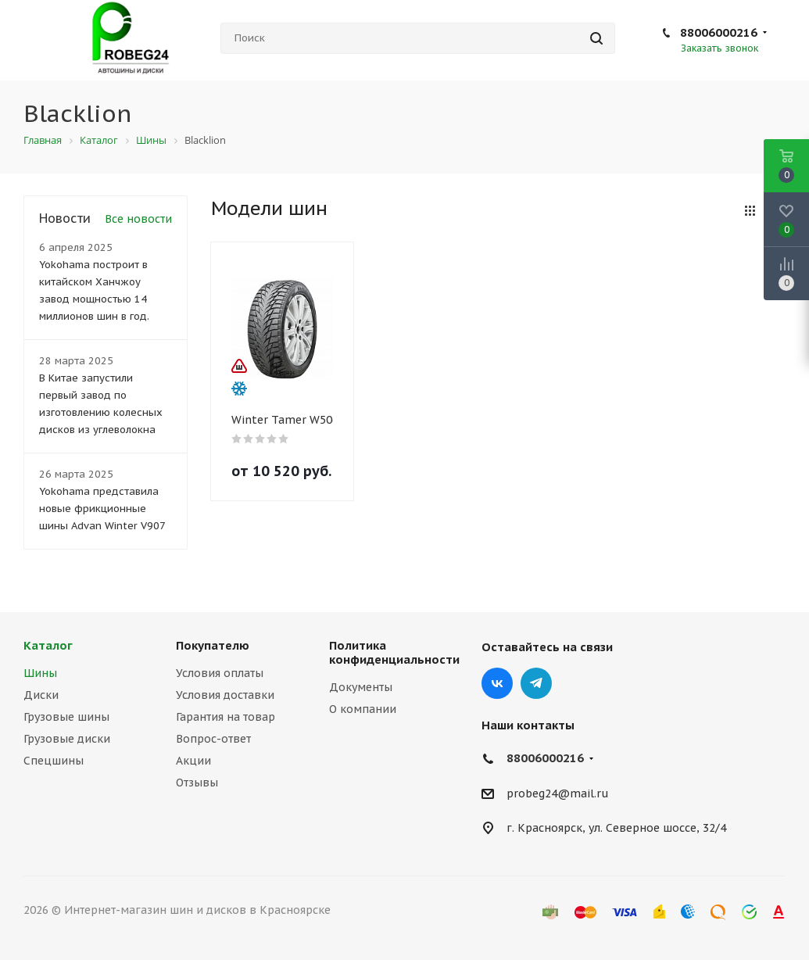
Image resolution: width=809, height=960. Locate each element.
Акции (193, 761)
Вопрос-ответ (213, 739)
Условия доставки (225, 695)
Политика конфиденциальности (394, 652)
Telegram (536, 683)
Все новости (138, 219)
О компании (362, 709)
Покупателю (212, 645)
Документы (360, 687)
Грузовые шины (66, 717)
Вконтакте (497, 683)
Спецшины (53, 761)
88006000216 (718, 32)
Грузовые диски (66, 739)
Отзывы (197, 783)
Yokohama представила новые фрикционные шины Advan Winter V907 (102, 508)
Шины (40, 673)
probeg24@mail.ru (558, 793)
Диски (41, 695)
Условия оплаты (219, 673)
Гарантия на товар (225, 717)
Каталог (48, 645)
